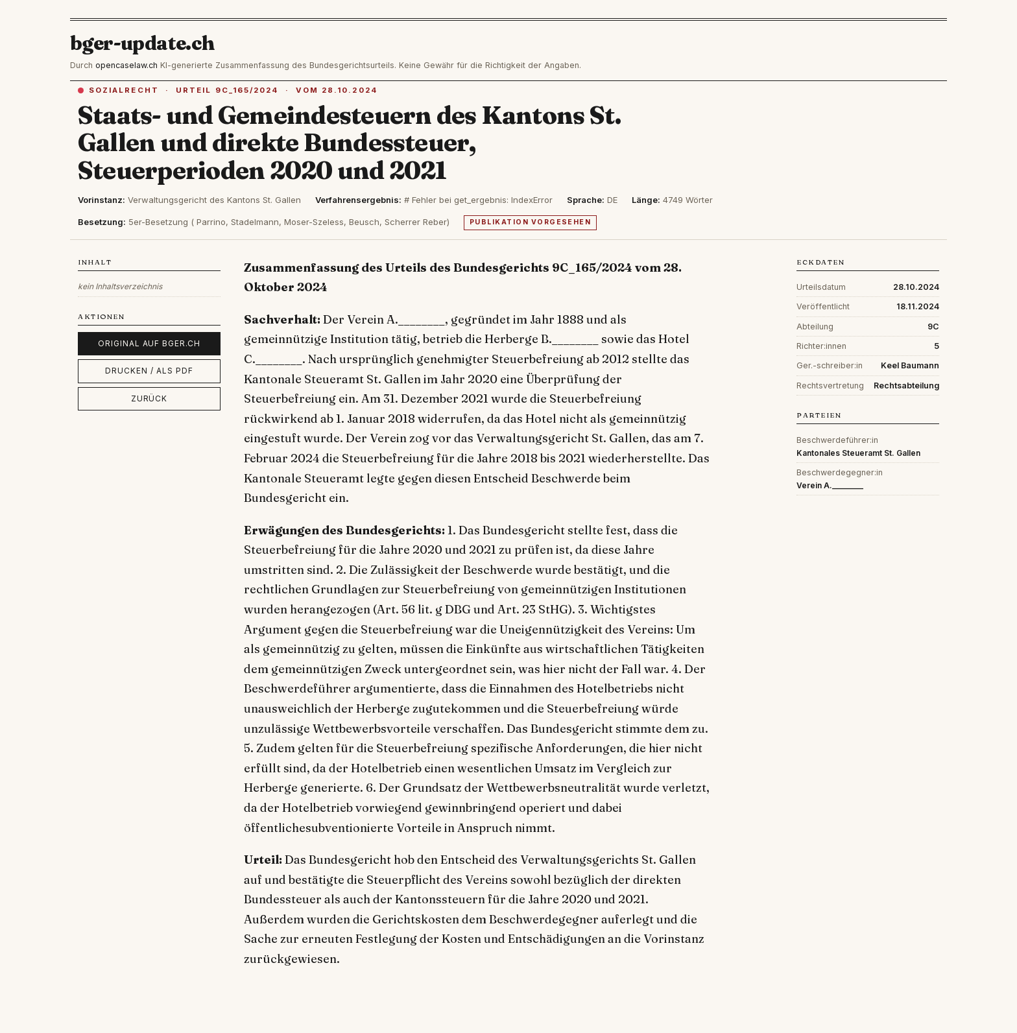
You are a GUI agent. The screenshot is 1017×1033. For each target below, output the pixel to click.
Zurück (149, 398)
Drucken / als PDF (149, 370)
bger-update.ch (142, 43)
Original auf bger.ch (149, 343)
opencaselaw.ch (126, 65)
